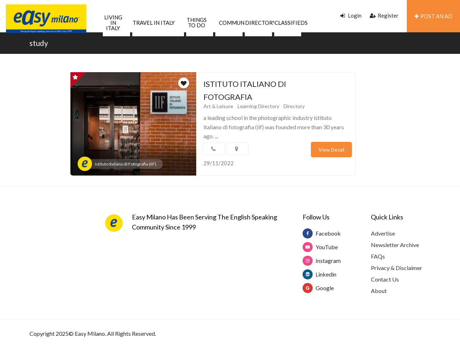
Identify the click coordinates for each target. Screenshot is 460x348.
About (379, 290)
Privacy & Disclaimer (396, 267)
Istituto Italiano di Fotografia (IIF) (125, 164)
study (38, 42)
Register (384, 15)
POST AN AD (433, 16)
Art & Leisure (218, 106)
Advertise (383, 233)
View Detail (331, 150)
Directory (294, 106)
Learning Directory (258, 106)
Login (351, 15)
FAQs (378, 256)
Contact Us (385, 279)
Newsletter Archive (395, 244)
